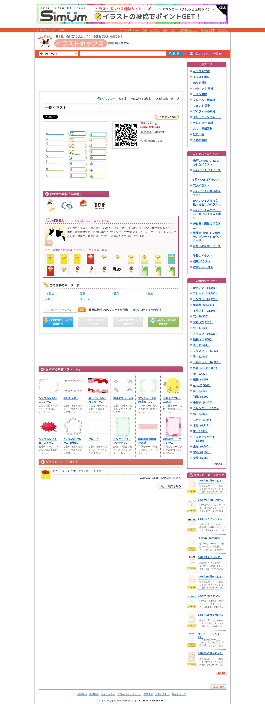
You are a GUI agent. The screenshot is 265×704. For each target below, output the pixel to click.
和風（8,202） (202, 396)
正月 (116, 293)
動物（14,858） (203, 339)
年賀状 (50, 293)
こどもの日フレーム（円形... (72, 441)
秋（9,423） (200, 373)
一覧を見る (218, 463)
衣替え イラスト (203, 267)
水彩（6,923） (202, 425)
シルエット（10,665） (207, 362)
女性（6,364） (202, 457)
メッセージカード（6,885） (204, 438)
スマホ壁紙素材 (202, 128)
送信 (81, 309)
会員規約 (94, 694)
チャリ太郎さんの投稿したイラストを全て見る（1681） (77, 249)
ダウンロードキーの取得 (147, 309)
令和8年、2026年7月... (210, 538)
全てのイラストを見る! (206, 53)
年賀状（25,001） (204, 304)
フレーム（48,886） (205, 293)
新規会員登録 (208, 30)
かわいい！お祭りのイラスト (207, 193)
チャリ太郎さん (81, 220)
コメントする (101, 220)
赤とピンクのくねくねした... (97, 400)
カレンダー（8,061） (206, 408)
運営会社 (148, 694)
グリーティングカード (207, 117)
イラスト (155, 30)
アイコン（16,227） (205, 333)
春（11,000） (201, 356)
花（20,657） (201, 316)
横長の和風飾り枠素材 (147, 441)
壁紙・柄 (198, 134)
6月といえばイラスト (206, 179)
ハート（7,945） (203, 419)
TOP (144, 30)
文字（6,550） (202, 452)
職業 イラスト (201, 261)
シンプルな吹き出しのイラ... (48, 441)
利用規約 (82, 694)
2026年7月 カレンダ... (210, 519)
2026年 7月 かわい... (209, 595)
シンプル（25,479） (205, 299)
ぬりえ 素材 (200, 82)
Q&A (165, 30)
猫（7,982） (200, 414)
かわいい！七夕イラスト (207, 172)
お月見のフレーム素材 (172, 400)
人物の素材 (200, 140)
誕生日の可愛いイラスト (207, 248)
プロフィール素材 (204, 111)
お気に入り (167, 117)
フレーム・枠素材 (204, 100)
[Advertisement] (16, 93)
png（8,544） (202, 385)
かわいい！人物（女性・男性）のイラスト (207, 202)
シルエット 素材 (203, 88)
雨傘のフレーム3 (123, 398)
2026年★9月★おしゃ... (210, 615)
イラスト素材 (201, 77)
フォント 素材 (201, 105)
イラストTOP (201, 71)
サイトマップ (179, 694)
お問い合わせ (162, 694)
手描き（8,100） (203, 402)
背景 (150, 293)
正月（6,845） (202, 446)
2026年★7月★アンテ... (210, 653)
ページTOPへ (218, 686)
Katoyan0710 (168, 478)
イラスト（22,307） (205, 310)
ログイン (223, 30)
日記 (172, 30)
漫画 (82, 293)
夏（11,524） (201, 345)
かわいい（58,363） (205, 287)
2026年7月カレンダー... (210, 499)
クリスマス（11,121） (207, 350)
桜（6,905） (200, 431)
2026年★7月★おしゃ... (210, 480)
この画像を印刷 (163, 322)
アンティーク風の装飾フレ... (147, 400)
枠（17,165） (201, 327)
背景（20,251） (203, 322)
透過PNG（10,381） (206, 368)
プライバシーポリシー (129, 694)
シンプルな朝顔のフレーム (48, 400)
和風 (48, 299)
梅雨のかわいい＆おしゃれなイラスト (207, 162)
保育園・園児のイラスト (207, 225)
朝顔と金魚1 (70, 398)
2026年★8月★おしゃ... (210, 576)
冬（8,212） (200, 391)
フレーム (85, 299)
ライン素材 (200, 94)
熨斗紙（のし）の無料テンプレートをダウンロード (207, 236)
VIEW (191, 491)
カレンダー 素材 (203, 122)
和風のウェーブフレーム (172, 441)
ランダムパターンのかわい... (122, 441)
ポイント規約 (108, 694)
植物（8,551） (202, 379)
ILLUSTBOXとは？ (188, 30)
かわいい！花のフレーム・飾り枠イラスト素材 (207, 214)
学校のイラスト (202, 255)
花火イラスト (201, 185)
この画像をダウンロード (58, 322)
